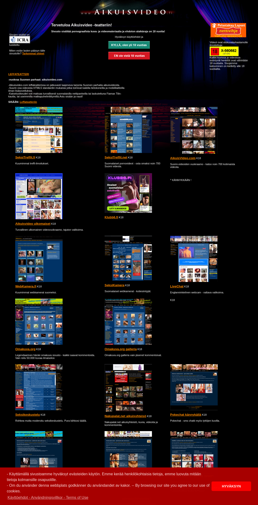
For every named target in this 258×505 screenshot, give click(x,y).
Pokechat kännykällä (185, 414)
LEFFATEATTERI (18, 74)
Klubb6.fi (111, 217)
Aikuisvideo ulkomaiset (32, 223)
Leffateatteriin (28, 101)
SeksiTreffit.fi (25, 157)
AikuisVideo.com (183, 158)
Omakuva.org (25, 349)
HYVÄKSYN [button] (231, 486)
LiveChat (177, 286)
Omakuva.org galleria (121, 349)
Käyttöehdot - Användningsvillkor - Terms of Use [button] (48, 497)
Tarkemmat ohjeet (33, 53)
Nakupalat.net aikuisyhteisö (125, 416)
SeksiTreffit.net (116, 157)
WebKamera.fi (25, 286)
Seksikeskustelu (27, 414)
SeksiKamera (114, 285)
